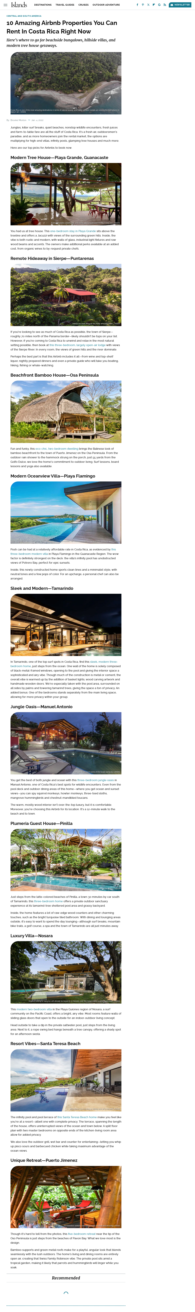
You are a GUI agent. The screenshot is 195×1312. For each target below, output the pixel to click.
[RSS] (164, 5)
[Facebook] (137, 5)
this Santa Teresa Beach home (77, 1117)
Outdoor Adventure (106, 4)
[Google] (159, 5)
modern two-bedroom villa (34, 1009)
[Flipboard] (153, 5)
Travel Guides (65, 4)
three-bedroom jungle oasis (95, 780)
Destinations (42, 4)
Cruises (83, 4)
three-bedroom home (48, 901)
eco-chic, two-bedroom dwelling (56, 448)
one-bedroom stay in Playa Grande (73, 231)
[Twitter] (148, 5)
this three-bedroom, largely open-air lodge (78, 345)
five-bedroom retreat (82, 1233)
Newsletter (180, 4)
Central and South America (24, 16)
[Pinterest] (142, 5)
